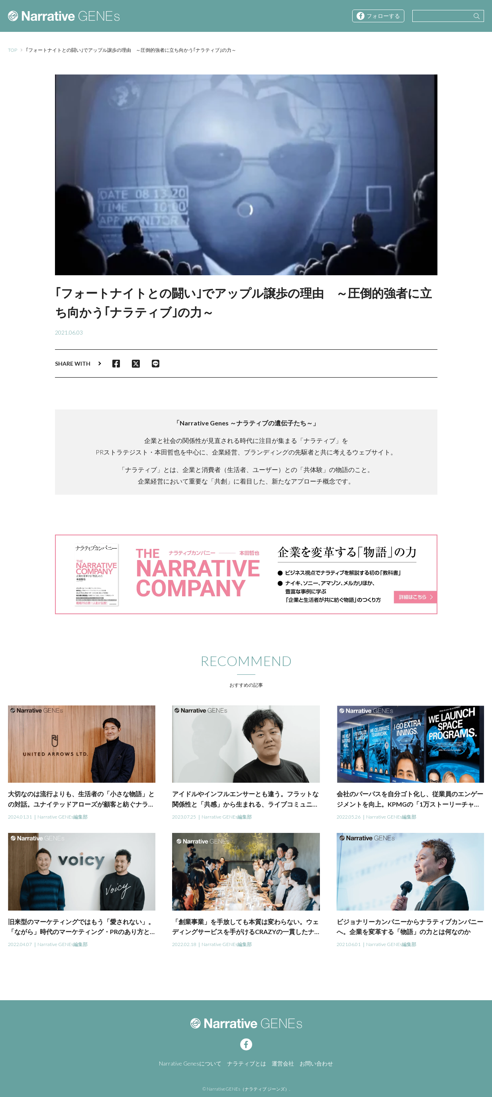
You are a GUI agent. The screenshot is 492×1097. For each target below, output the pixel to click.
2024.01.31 (20, 817)
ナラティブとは (246, 1063)
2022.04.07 (20, 944)
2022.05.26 (349, 817)
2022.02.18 (184, 944)
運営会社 (283, 1063)
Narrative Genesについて (190, 1063)
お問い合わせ (316, 1063)
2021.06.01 (349, 944)
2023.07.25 (184, 817)
